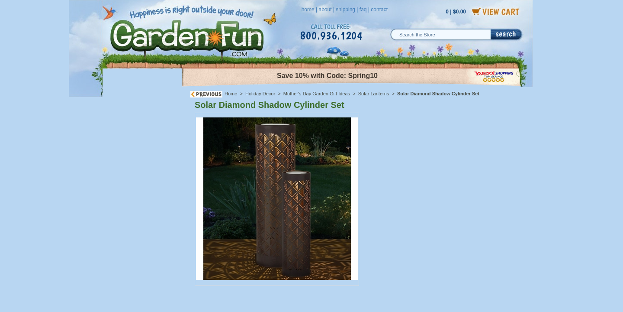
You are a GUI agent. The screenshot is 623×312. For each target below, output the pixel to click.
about (324, 9)
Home (231, 93)
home (308, 9)
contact (379, 9)
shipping (345, 9)
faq (363, 9)
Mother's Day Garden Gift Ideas (316, 93)
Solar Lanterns (373, 93)
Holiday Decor (260, 93)
